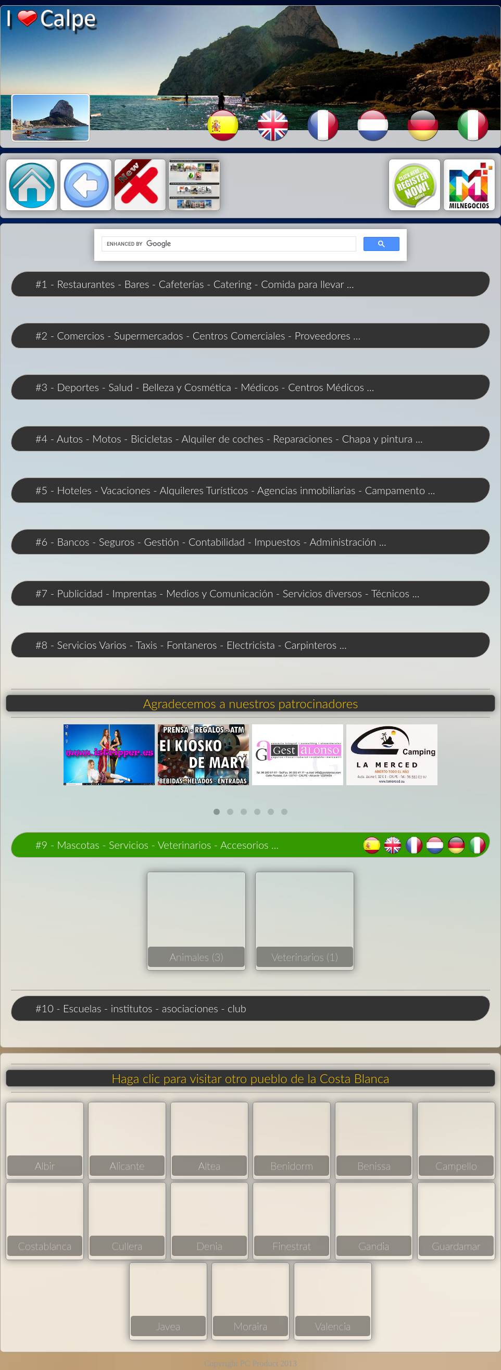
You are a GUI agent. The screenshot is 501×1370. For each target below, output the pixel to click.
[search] (228, 244)
